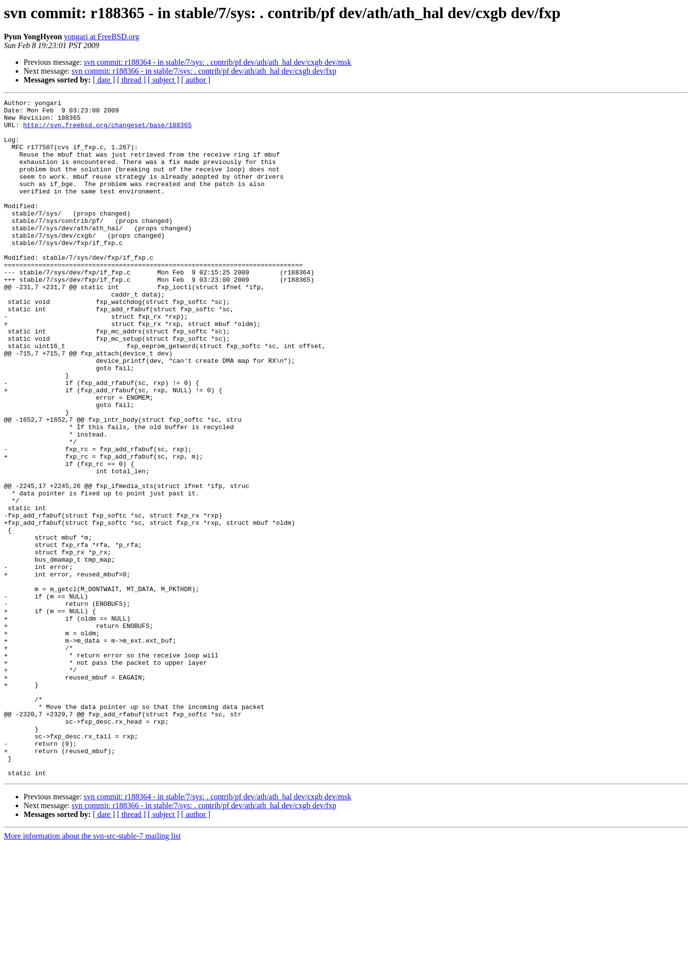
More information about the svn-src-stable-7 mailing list (92, 971)
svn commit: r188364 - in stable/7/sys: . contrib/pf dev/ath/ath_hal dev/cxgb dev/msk (217, 62)
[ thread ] (131, 80)
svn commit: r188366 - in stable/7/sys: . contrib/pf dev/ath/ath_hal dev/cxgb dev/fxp (204, 71)
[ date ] (104, 80)
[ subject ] (163, 80)
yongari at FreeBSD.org (101, 36)
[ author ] (196, 80)
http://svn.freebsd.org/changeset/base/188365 (107, 130)
